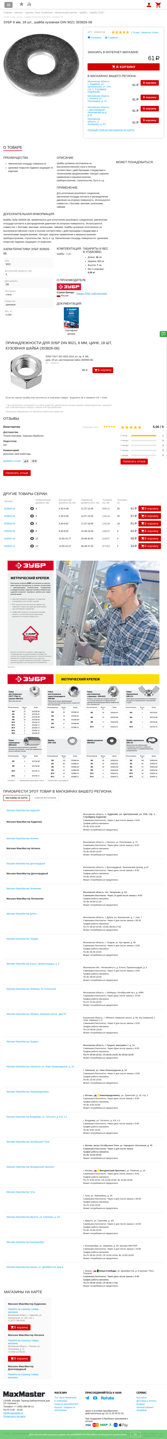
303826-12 (9, 546)
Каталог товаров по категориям (64, 1408)
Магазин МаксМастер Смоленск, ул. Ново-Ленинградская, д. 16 (40, 1066)
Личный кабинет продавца (144, 1408)
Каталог (19, 12)
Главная (7, 12)
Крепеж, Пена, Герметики (38, 12)
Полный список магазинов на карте (111, 130)
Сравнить (111, 37)
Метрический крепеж (66, 12)
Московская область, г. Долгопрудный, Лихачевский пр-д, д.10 (99, 111)
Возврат (140, 1404)
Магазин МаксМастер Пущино (22, 1041)
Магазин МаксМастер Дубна (22, 913)
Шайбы (83, 12)
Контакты (141, 1397)
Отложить (94, 37)
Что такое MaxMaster (65, 1397)
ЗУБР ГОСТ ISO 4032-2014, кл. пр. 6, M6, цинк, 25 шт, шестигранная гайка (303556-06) (69, 358)
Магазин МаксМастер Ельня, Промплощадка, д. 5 (33, 963)
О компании (60, 1401)
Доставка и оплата (146, 1401)
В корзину (149, 82)
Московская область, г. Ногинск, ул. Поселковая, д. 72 (99, 98)
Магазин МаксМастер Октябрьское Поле (28, 1141)
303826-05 (9, 516)
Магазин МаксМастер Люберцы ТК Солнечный (31, 989)
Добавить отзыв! (12, 461)
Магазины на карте (16, 798)
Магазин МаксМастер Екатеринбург (25, 1242)
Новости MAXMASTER (66, 1404)
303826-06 (9, 523)
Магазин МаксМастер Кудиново (23, 810)
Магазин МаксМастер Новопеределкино (28, 1091)
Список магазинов (45, 798)
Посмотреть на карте (14, 1416)
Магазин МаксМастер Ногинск (22, 838)
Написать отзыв (149, 32)
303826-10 (9, 538)
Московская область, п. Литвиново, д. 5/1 (97, 121)
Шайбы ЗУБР (97, 12)
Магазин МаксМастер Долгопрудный (26, 863)
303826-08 (9, 531)
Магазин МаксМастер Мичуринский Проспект (30, 1167)
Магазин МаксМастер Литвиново (24, 888)
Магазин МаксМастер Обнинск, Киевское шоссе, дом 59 (36, 1014)
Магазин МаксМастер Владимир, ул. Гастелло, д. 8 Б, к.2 (37, 1116)
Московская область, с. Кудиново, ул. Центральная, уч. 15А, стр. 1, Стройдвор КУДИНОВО (99, 86)
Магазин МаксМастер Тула (21, 1192)
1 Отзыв (135, 32)
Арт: (90, 32)
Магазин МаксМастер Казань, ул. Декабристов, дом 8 (35, 1267)
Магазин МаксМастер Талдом (22, 938)
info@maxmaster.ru (13, 1413)
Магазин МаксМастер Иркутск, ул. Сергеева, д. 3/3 (33, 1217)
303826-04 (9, 508)
